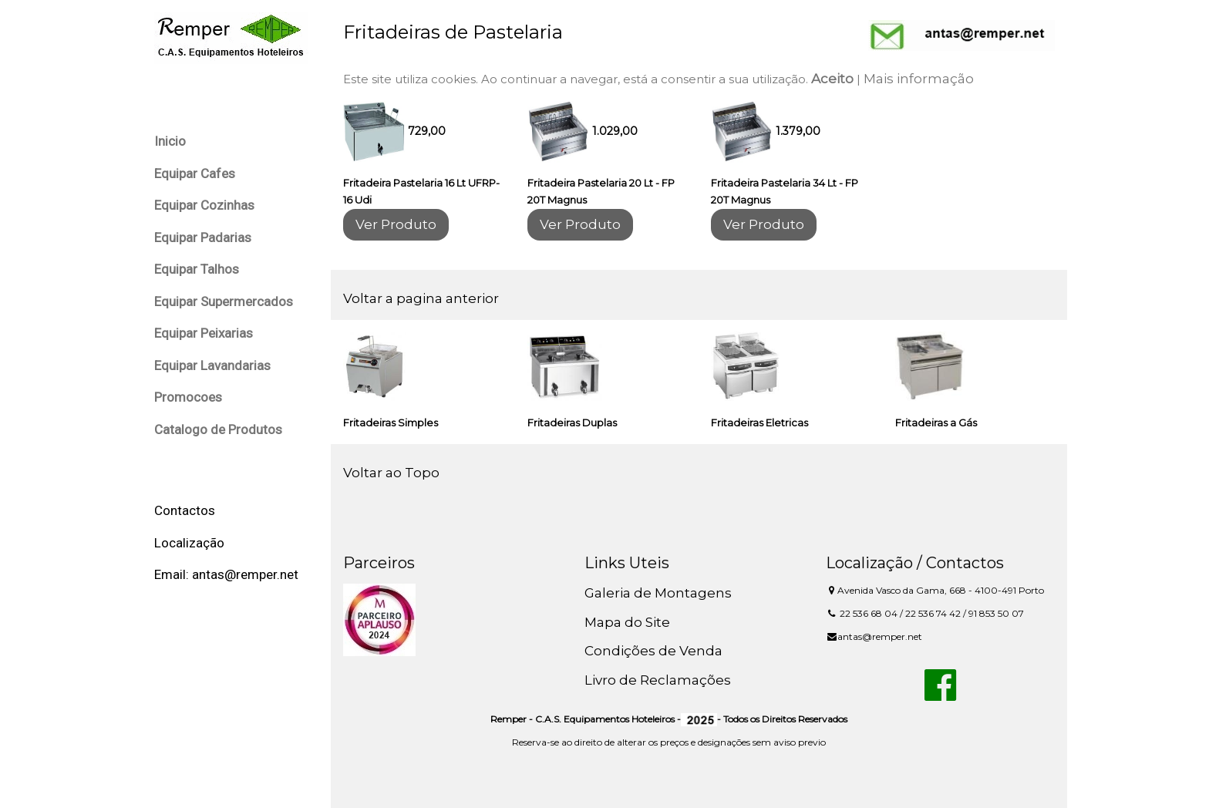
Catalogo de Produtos (218, 429)
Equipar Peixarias (203, 333)
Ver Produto (395, 224)
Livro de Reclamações (657, 680)
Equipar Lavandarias (212, 365)
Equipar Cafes (194, 173)
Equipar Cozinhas (204, 205)
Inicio (170, 141)
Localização (189, 542)
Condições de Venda (653, 650)
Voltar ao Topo (391, 472)
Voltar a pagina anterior (421, 298)
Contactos (184, 510)
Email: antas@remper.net (226, 574)
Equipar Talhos (196, 269)
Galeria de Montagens (658, 593)
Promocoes (188, 397)
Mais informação (919, 78)
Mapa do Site (627, 622)
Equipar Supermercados (223, 301)
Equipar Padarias (202, 237)
